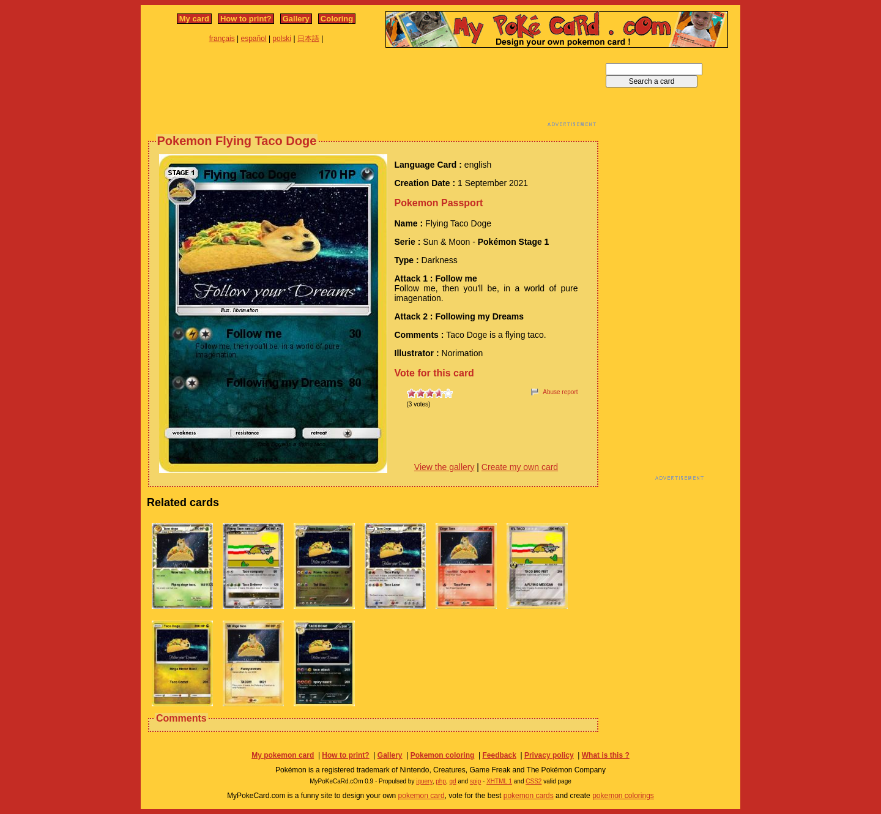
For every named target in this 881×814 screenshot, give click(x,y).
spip (475, 781)
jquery (424, 781)
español (254, 38)
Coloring (337, 18)
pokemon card (421, 795)
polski (281, 38)
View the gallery (444, 467)
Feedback (499, 755)
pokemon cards (529, 795)
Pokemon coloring (443, 755)
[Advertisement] (373, 90)
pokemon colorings (623, 795)
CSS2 (533, 781)
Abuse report (560, 392)
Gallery (296, 18)
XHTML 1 (499, 781)
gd (453, 781)
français (222, 38)
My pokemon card (282, 755)
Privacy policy (549, 755)
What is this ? (606, 755)
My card (194, 18)
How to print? (246, 18)
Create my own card (519, 467)
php (441, 781)
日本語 (308, 38)
